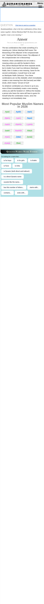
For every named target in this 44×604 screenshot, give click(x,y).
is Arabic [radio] (33, 160)
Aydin (18, 112)
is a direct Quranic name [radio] (12, 177)
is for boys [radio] (7, 160)
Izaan (7, 131)
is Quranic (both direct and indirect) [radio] (17, 171)
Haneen (18, 131)
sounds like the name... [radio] (12, 182)
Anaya (7, 143)
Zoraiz (29, 137)
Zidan (18, 137)
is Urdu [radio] (17, 166)
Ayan (7, 112)
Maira (7, 118)
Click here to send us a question (25, 25)
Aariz (29, 112)
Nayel (29, 118)
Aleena (18, 124)
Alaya (29, 131)
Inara (18, 118)
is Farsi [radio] (6, 166)
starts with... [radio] (34, 187)
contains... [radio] (7, 193)
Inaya (7, 124)
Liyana (30, 124)
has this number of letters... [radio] (14, 187)
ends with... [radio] (21, 193)
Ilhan (18, 143)
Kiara (7, 137)
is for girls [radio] (21, 160)
